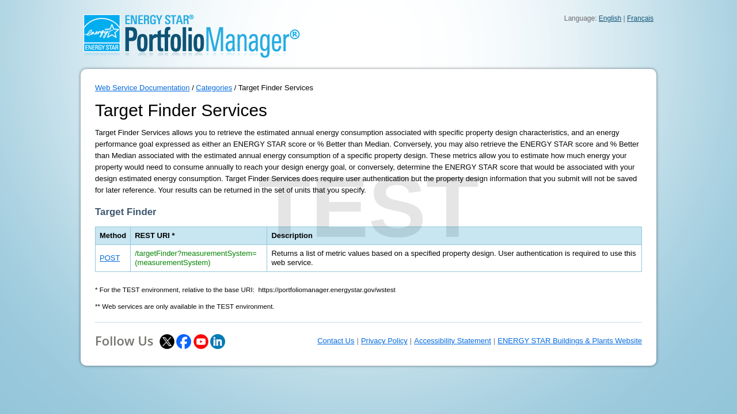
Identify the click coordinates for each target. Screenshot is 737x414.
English (610, 18)
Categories (214, 87)
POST (110, 258)
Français (640, 18)
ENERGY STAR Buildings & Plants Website (569, 340)
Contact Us (335, 340)
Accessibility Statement (452, 340)
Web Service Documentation (142, 87)
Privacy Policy (384, 340)
